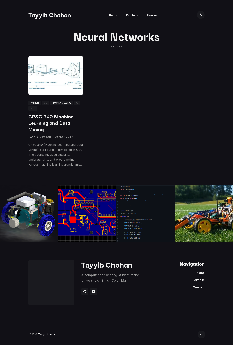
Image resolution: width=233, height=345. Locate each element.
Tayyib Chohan (49, 14)
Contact (153, 14)
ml (45, 103)
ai (77, 103)
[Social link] (84, 291)
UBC (33, 108)
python (35, 103)
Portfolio (132, 14)
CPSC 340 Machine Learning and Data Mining (51, 122)
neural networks (61, 103)
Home (113, 14)
